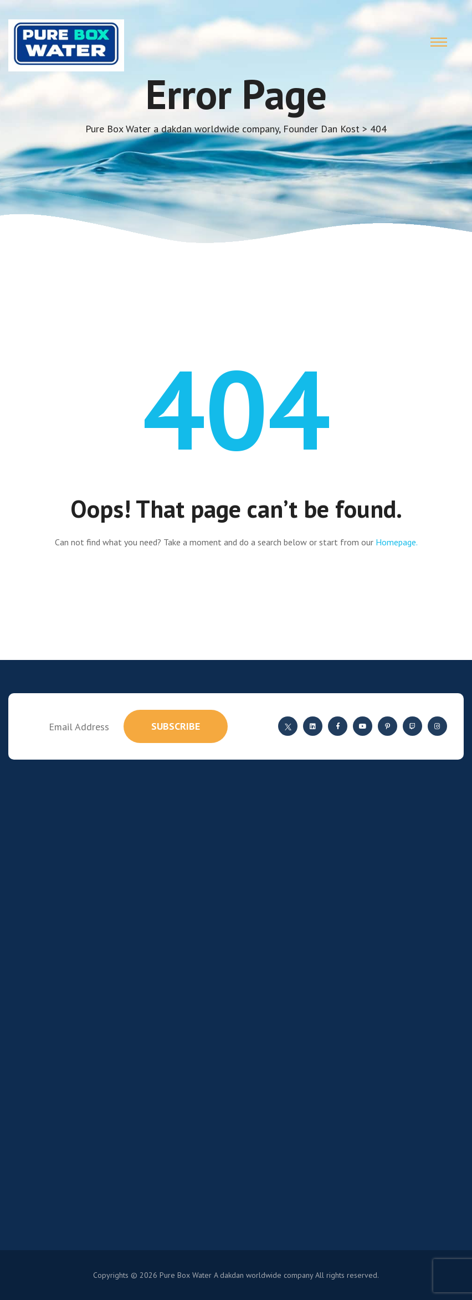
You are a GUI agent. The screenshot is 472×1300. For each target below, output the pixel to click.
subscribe (175, 726)
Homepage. (397, 542)
